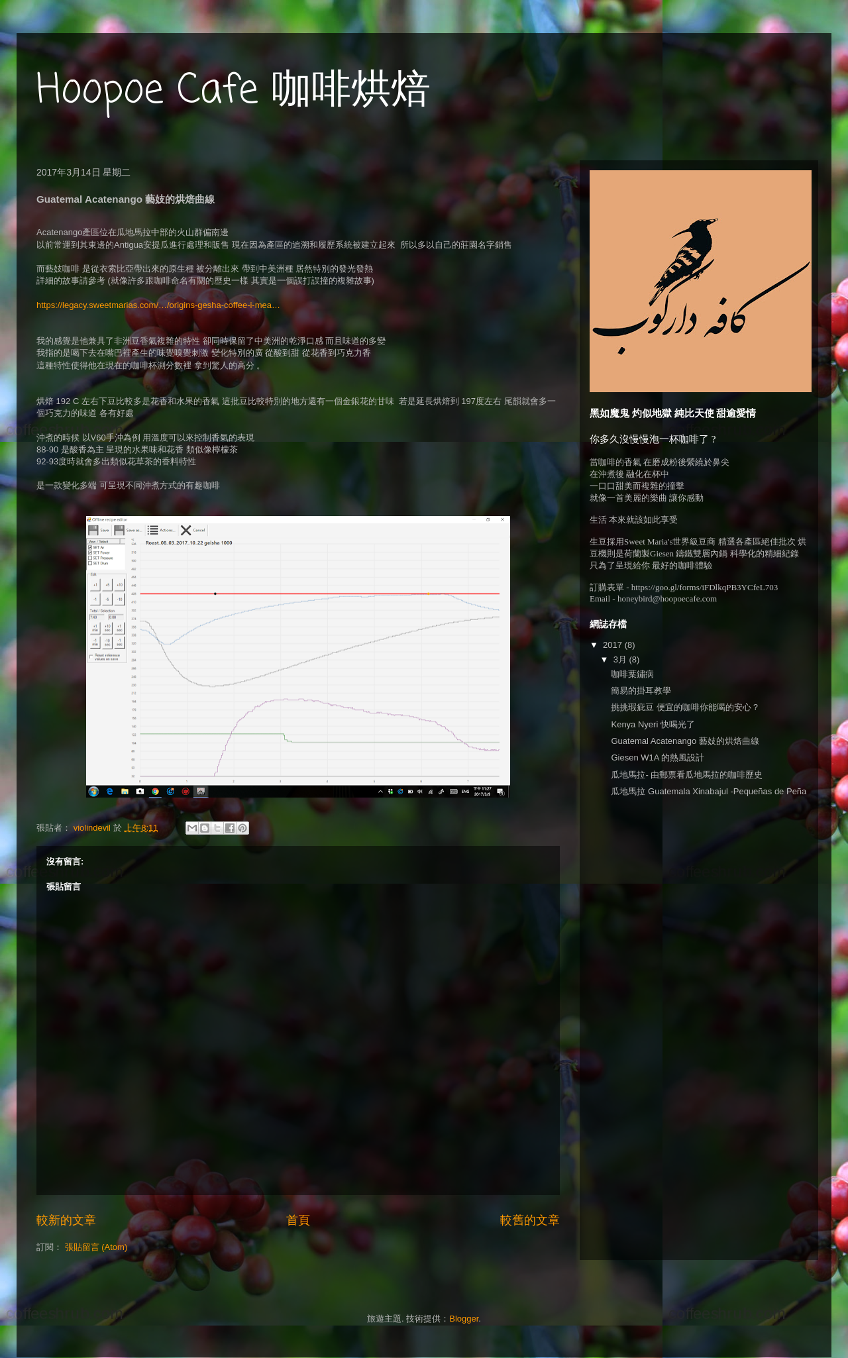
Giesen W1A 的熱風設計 (657, 757)
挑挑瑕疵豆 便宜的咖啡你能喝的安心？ (685, 707)
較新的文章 (66, 1220)
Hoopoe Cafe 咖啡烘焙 (233, 91)
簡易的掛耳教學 (641, 691)
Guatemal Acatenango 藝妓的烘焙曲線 (685, 741)
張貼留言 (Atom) (96, 1247)
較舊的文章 (530, 1220)
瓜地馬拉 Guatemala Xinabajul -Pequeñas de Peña (708, 791)
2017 (614, 645)
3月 (621, 659)
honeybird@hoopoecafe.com (667, 598)
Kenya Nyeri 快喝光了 (652, 724)
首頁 (298, 1220)
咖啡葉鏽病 (632, 674)
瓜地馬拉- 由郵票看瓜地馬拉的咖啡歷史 (691, 775)
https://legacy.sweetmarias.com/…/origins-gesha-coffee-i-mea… (159, 305)
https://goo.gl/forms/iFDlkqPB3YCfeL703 (704, 587)
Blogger (463, 1319)
